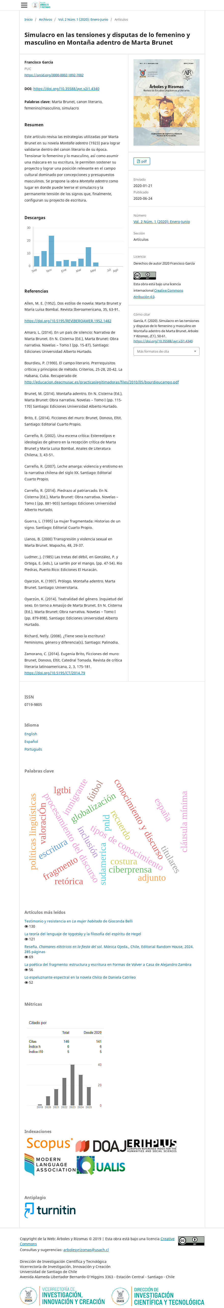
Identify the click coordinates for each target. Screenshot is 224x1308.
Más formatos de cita (153, 351)
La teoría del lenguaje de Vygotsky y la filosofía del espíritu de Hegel (82, 933)
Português (33, 749)
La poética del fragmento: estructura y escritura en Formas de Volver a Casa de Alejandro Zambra (107, 964)
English (30, 733)
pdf (144, 161)
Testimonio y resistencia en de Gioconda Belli (78, 921)
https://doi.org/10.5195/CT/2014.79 (54, 672)
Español (31, 741)
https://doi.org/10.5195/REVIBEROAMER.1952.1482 (67, 320)
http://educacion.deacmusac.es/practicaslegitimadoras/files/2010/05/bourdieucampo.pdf (101, 382)
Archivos (45, 19)
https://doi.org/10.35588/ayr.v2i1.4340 (66, 88)
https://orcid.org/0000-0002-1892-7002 (54, 74)
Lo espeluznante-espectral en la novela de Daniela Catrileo (80, 977)
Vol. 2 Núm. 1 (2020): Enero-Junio (83, 19)
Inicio (28, 19)
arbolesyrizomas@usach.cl (86, 1249)
